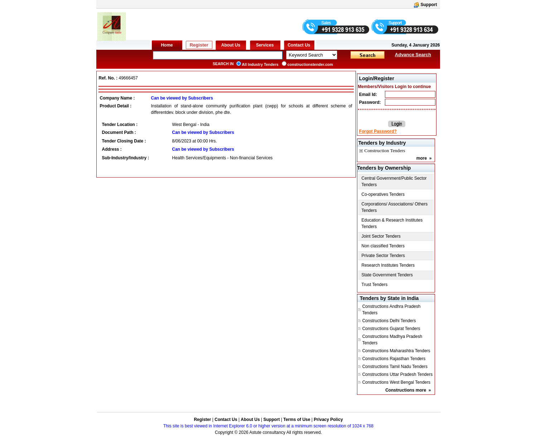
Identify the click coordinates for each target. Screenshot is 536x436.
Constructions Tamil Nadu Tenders (395, 366)
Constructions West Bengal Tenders (396, 382)
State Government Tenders (387, 274)
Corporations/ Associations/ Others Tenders (395, 207)
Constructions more (405, 390)
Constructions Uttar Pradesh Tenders (397, 374)
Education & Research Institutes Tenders (392, 223)
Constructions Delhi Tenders (389, 320)
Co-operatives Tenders (383, 194)
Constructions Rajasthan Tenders (394, 358)
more (421, 158)
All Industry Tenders (260, 64)
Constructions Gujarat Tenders (391, 328)
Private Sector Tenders (383, 255)
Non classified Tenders (383, 245)
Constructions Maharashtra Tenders (396, 350)
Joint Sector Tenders (381, 236)
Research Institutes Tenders (388, 265)
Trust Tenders (375, 284)
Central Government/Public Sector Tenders (394, 181)
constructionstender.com (310, 64)
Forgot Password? (378, 131)
